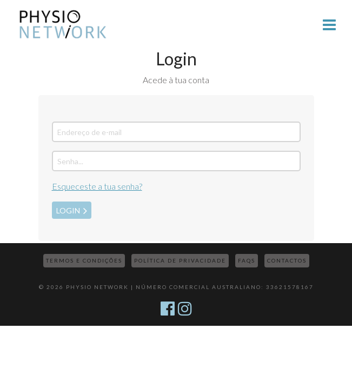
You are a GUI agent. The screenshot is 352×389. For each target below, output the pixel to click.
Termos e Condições (84, 260)
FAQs (246, 260)
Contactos (287, 260)
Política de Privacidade (180, 260)
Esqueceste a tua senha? (97, 186)
